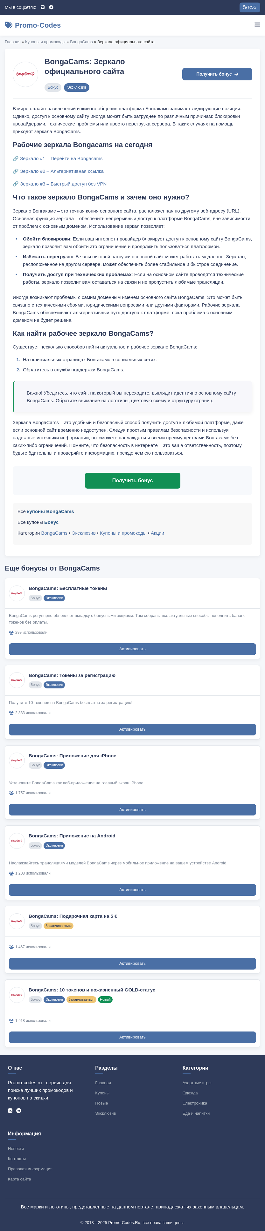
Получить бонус (217, 74)
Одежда (190, 1093)
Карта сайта (19, 1179)
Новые (101, 1103)
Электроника (195, 1103)
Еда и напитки (196, 1113)
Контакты (17, 1158)
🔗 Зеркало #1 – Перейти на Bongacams (58, 158)
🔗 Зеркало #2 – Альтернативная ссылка (58, 171)
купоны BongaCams (50, 511)
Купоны (102, 1093)
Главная (12, 41)
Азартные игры (197, 1082)
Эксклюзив (76, 87)
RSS (249, 7)
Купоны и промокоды (45, 41)
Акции (157, 533)
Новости (16, 1148)
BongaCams (81, 41)
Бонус (53, 87)
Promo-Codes (33, 25)
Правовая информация (30, 1169)
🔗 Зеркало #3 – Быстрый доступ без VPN (60, 183)
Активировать (132, 648)
